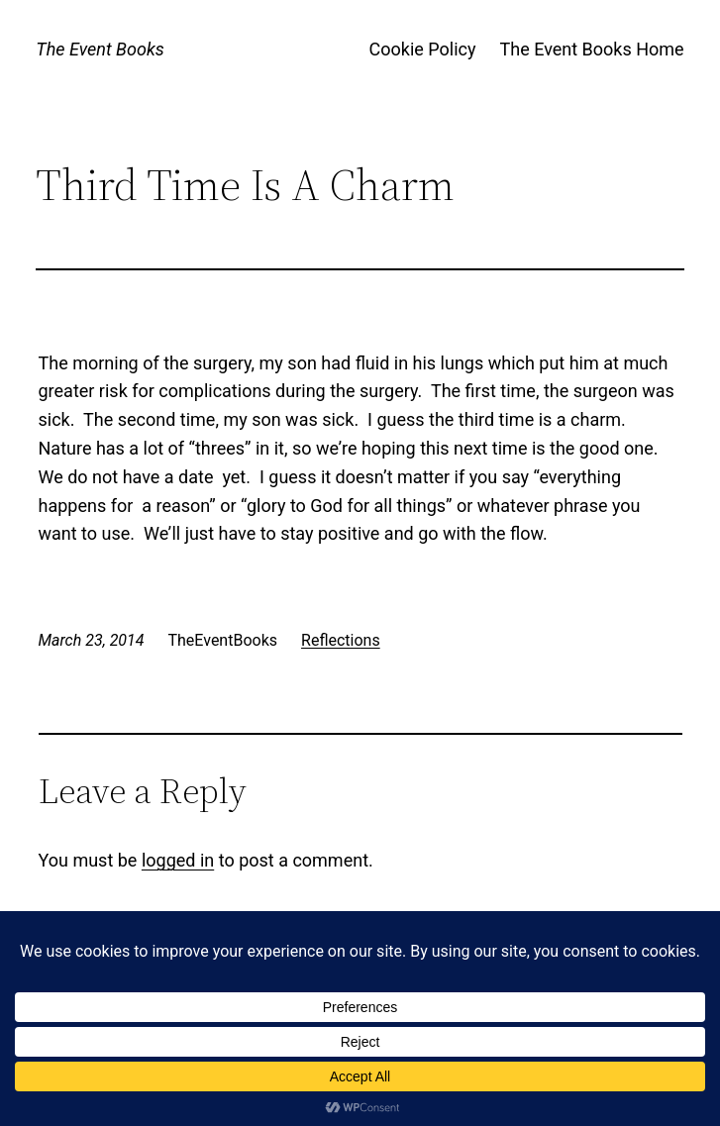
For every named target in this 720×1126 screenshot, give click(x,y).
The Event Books (99, 49)
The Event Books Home (591, 49)
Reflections (340, 640)
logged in (178, 860)
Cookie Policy (422, 49)
